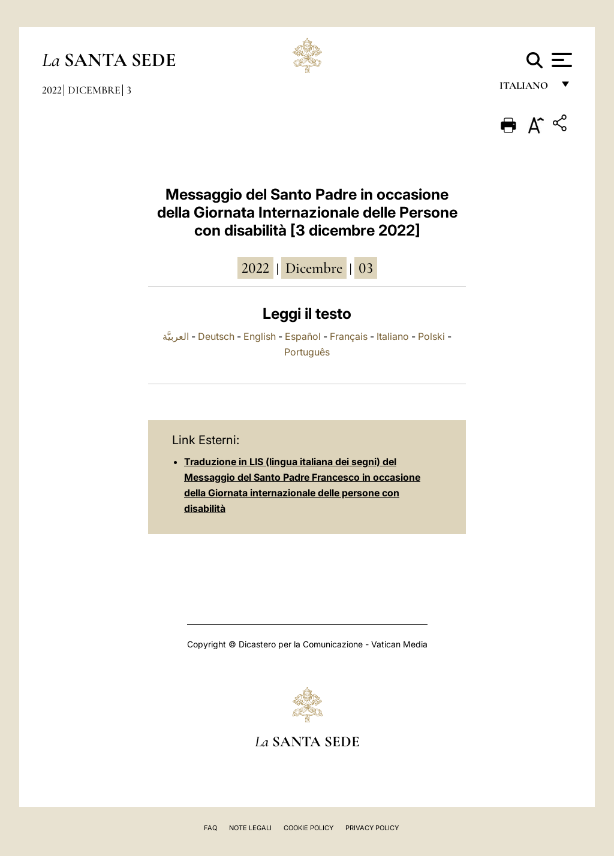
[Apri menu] (560, 60)
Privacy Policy (372, 828)
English (259, 336)
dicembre (313, 268)
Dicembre (94, 90)
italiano (526, 88)
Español (303, 336)
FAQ (210, 828)
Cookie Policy (308, 828)
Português (307, 352)
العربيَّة (175, 336)
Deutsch (216, 336)
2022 (52, 90)
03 (366, 268)
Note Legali (250, 828)
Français (349, 336)
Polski (431, 336)
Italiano (393, 336)
